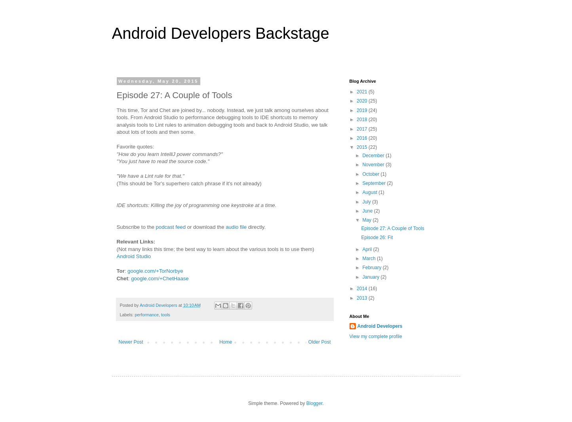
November (374, 164)
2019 (363, 110)
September (374, 183)
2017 (363, 129)
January (371, 277)
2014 (363, 288)
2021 (363, 92)
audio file (236, 227)
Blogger (314, 403)
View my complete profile (376, 336)
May (367, 220)
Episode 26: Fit (377, 237)
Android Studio (134, 256)
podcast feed (171, 227)
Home (225, 342)
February (372, 267)
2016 (363, 138)
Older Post (319, 342)
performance (147, 314)
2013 (363, 298)
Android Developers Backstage (220, 33)
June (368, 211)
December (374, 155)
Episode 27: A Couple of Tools (392, 228)
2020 (363, 101)
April (367, 249)
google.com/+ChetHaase (160, 278)
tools (165, 314)
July (367, 202)
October (371, 174)
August (370, 192)
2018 (363, 119)
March (369, 258)
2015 (363, 147)
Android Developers (380, 326)
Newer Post (131, 342)
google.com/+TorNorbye (155, 271)
